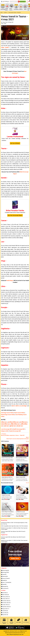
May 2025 (4, 614)
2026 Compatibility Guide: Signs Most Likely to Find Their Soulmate (14, 526)
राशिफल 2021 (4, 422)
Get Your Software (15, 143)
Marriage (4, 586)
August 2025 (5, 608)
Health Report (9, 280)
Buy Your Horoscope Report (15, 215)
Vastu (3, 574)
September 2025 (6, 606)
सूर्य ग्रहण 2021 (13, 426)
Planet (3, 584)
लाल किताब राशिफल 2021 (13, 422)
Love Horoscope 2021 (6, 429)
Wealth (4, 580)
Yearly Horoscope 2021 (15, 431)
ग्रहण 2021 (6, 426)
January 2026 (5, 598)
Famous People (5, 578)
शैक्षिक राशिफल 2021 (15, 424)
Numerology (5, 570)
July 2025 (4, 610)
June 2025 (4, 612)
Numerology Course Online (8, 414)
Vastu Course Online (19, 412)
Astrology (5, 572)
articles (5, 12)
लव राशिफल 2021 (23, 422)
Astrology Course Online (7, 412)
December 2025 (5, 600)
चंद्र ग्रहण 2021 (20, 426)
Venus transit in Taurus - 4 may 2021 (14, 12)
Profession (4, 588)
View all (27, 441)
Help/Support (22, 1)
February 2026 (5, 596)
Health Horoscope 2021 (19, 429)
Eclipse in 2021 (5, 431)
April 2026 (4, 592)
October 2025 (5, 604)
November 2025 (5, 602)
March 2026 (5, 594)
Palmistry (4, 576)
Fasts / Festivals (6, 582)
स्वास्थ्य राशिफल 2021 (5, 424)
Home (1, 12)
